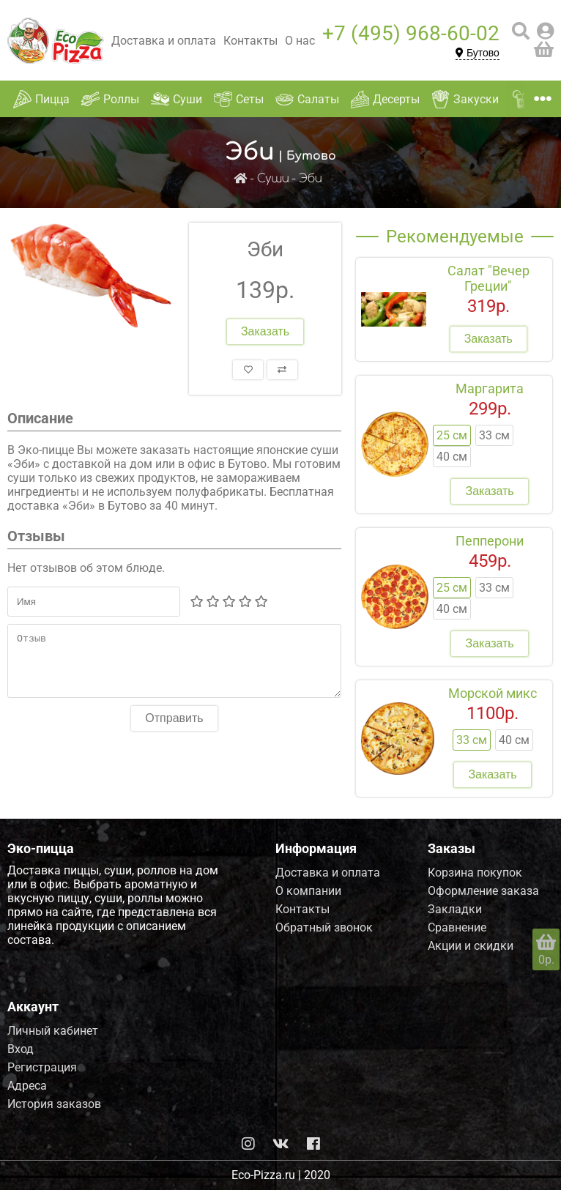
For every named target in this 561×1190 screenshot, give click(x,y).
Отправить (174, 729)
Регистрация (42, 1067)
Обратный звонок (324, 927)
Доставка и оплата (163, 41)
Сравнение (457, 927)
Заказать (265, 331)
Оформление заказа (483, 891)
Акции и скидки (470, 946)
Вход (20, 1049)
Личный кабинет (52, 1031)
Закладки (455, 909)
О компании (308, 891)
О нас (300, 41)
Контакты (250, 41)
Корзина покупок (475, 873)
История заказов (54, 1104)
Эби (310, 179)
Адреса (27, 1086)
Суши (273, 179)
